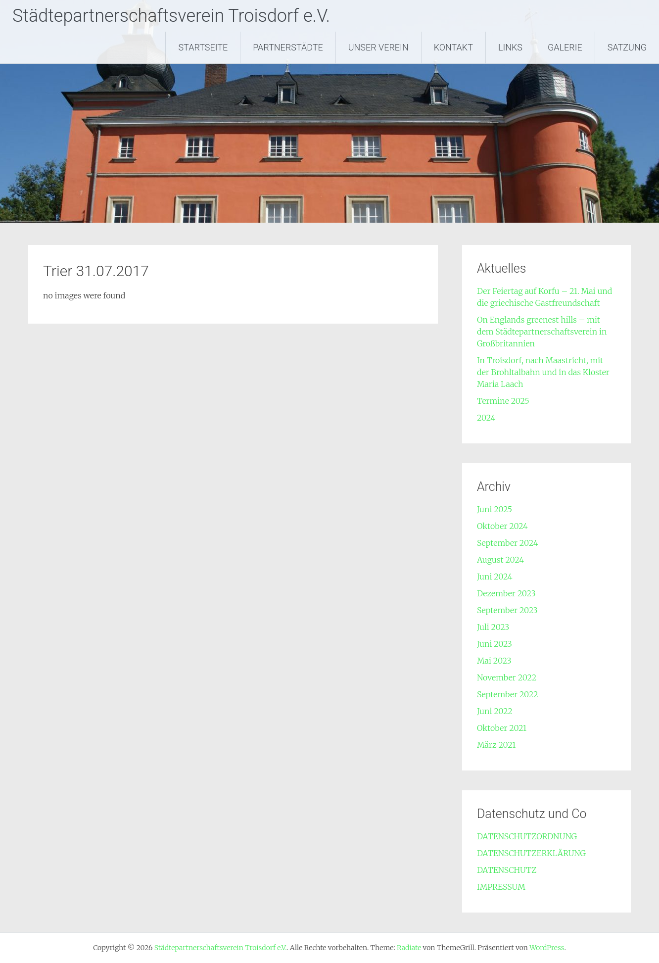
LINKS (510, 47)
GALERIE (565, 47)
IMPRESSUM (501, 887)
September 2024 (507, 543)
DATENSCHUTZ (506, 870)
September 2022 (507, 694)
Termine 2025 (503, 401)
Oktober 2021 (501, 728)
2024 (486, 418)
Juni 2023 (494, 644)
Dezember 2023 (506, 593)
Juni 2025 (494, 509)
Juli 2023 (493, 627)
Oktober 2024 (502, 526)
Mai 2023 (494, 661)
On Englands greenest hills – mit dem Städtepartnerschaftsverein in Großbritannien (542, 331)
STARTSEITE (203, 47)
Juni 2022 (495, 711)
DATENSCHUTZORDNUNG (527, 836)
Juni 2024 (495, 576)
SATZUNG (627, 47)
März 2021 (496, 745)
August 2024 (500, 560)
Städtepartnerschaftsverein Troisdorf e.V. (171, 15)
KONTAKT (453, 47)
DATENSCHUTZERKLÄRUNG (531, 853)
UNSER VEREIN (378, 47)
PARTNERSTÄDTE (288, 47)
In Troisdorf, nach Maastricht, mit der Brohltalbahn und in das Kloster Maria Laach (543, 372)
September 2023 (507, 610)
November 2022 (506, 677)
